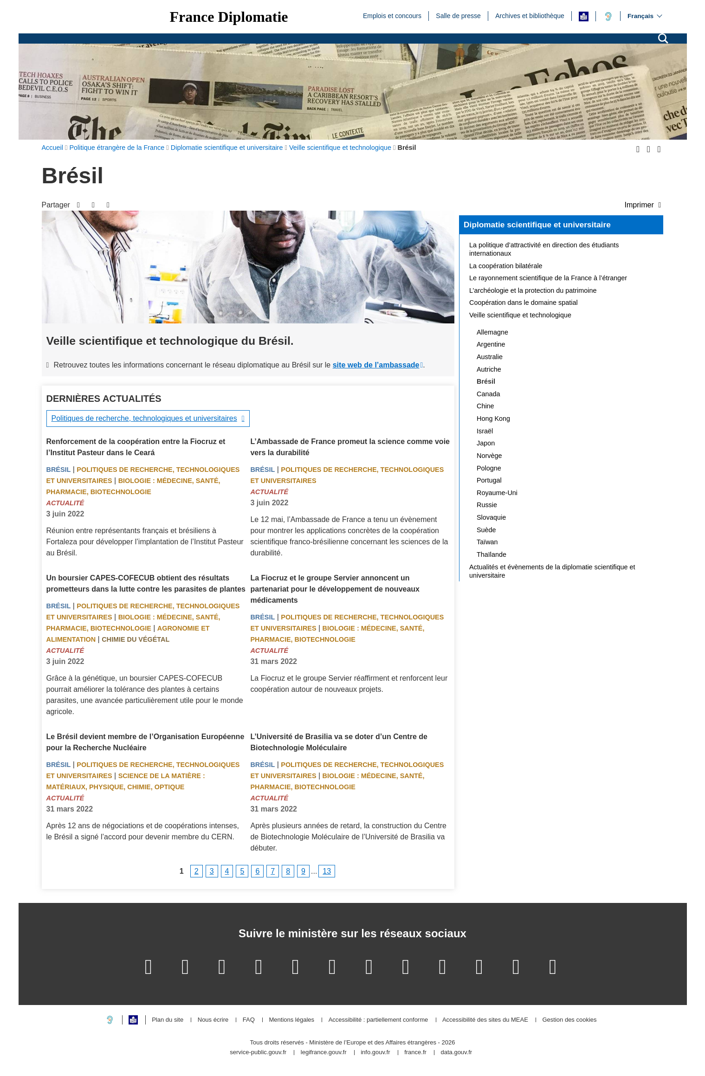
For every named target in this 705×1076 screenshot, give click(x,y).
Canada (488, 394)
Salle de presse (458, 15)
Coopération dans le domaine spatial (523, 302)
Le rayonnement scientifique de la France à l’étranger (548, 278)
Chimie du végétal (135, 639)
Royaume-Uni (497, 492)
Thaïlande (491, 554)
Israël (485, 431)
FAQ (249, 1020)
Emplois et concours (392, 15)
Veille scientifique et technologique (520, 315)
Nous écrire (213, 1020)
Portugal (489, 480)
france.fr (415, 1052)
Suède (486, 530)
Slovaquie (491, 517)
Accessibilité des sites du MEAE (485, 1020)
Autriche (489, 369)
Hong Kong (493, 418)
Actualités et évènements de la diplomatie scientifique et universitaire (552, 571)
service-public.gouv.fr (258, 1052)
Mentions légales (291, 1020)
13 (327, 871)
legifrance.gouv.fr (324, 1052)
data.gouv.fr (456, 1052)
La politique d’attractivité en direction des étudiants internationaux (544, 249)
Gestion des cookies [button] (569, 1020)
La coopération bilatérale (506, 266)
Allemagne (492, 332)
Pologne (489, 468)
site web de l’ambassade (376, 365)
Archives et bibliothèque (529, 15)
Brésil (58, 469)
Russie (487, 505)
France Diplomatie (229, 16)
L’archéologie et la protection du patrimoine (532, 290)
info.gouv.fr (375, 1052)
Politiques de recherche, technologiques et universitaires (144, 418)
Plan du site (167, 1020)
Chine (485, 406)
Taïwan (487, 542)
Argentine (491, 344)
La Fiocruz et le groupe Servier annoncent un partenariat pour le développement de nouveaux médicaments (335, 589)
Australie (490, 357)
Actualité (65, 503)
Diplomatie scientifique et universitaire (537, 224)
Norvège (489, 455)
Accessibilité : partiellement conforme (378, 1020)
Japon (486, 443)
